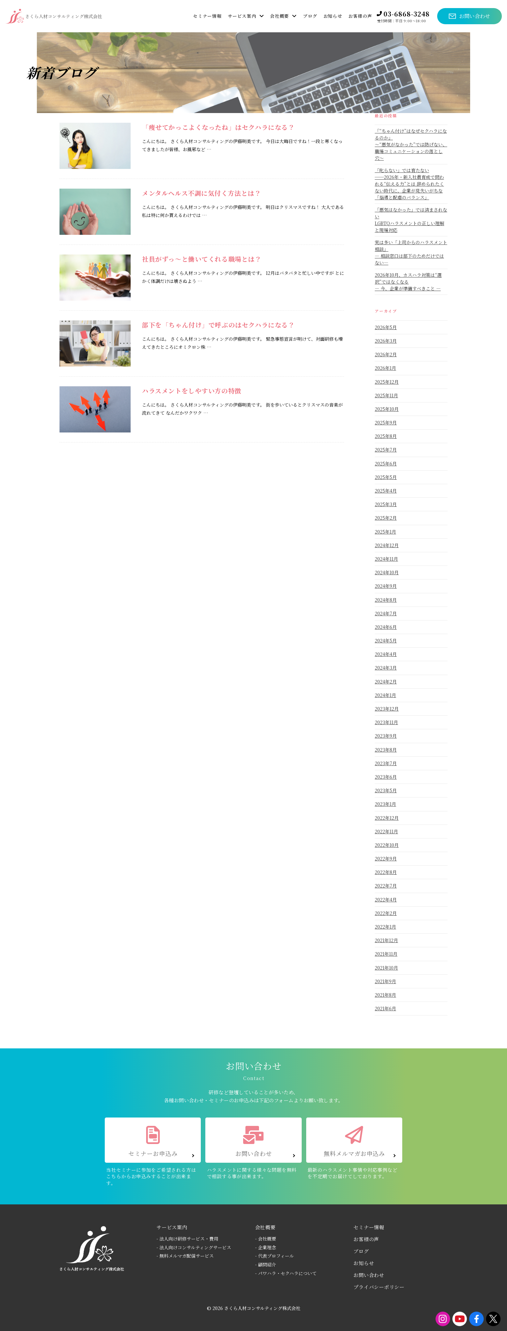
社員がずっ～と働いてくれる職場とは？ (202, 259)
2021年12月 (386, 940)
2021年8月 (385, 995)
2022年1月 (385, 926)
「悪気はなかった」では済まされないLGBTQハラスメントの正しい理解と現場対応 (411, 219)
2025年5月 (386, 477)
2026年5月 (386, 327)
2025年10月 (387, 409)
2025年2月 (386, 518)
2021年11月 (386, 954)
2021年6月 (385, 1008)
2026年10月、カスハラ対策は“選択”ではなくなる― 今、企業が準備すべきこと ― (408, 282)
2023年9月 (386, 736)
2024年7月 (386, 613)
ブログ (361, 1250)
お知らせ (363, 1262)
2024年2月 (386, 681)
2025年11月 (386, 395)
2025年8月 (386, 436)
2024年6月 (386, 627)
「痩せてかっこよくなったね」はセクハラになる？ (218, 127)
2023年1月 (385, 804)
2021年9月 (385, 981)
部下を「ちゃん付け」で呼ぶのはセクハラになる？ (218, 324)
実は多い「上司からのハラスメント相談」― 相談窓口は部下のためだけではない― (411, 252)
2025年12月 (387, 382)
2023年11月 (386, 722)
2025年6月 (386, 463)
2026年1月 (385, 368)
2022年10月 (387, 845)
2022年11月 (386, 831)
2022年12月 (387, 818)
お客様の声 (366, 1239)
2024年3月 (386, 667)
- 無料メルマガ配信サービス (185, 1256)
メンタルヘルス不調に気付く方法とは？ (201, 193)
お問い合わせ (368, 1274)
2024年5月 (386, 640)
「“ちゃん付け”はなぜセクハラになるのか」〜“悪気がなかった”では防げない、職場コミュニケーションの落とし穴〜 (411, 144)
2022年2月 (386, 913)
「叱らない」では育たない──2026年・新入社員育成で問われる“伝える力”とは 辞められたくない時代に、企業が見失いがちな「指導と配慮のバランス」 (409, 184)
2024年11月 (386, 559)
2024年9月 (386, 586)
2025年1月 (385, 531)
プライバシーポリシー (379, 1286)
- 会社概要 (265, 1238)
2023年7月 (386, 763)
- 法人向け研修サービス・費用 (187, 1238)
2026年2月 (386, 354)
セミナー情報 (368, 1227)
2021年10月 (386, 967)
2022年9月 (386, 858)
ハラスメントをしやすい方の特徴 (192, 390)
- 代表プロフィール (274, 1256)
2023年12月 (387, 708)
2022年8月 (386, 872)
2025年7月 (386, 449)
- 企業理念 (265, 1247)
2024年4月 (386, 654)
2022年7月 (386, 885)
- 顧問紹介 (265, 1264)
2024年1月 (385, 695)
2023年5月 (386, 790)
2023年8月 (386, 749)
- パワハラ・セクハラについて (286, 1273)
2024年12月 (387, 545)
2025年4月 (386, 490)
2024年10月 (387, 572)
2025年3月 (386, 504)
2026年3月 (386, 341)
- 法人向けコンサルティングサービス (193, 1247)
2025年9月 (386, 422)
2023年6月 (386, 777)
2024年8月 (386, 600)
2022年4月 (386, 899)
